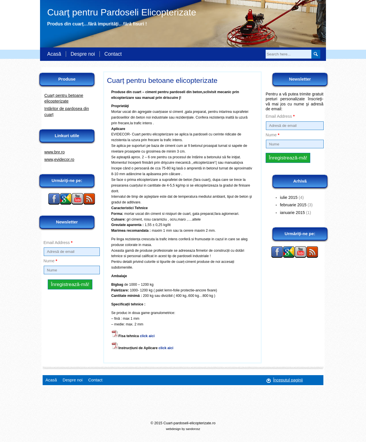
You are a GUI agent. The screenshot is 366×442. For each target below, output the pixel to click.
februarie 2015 (293, 205)
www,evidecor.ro (59, 159)
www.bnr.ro (54, 152)
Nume (50, 261)
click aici (147, 336)
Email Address (58, 242)
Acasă (54, 54)
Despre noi (83, 54)
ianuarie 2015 (292, 212)
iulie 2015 (289, 197)
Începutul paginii (288, 380)
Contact (113, 54)
